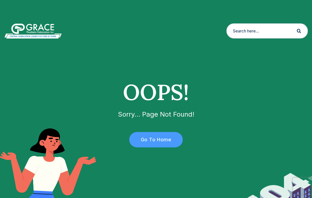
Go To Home (153, 139)
